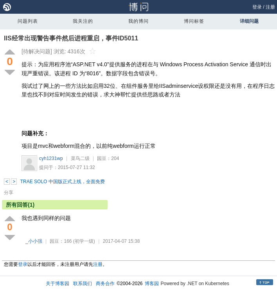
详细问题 (249, 21)
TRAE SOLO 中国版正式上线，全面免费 (62, 181)
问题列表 (28, 21)
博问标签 (194, 21)
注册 (270, 7)
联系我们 (82, 283)
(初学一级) (84, 241)
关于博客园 (57, 283)
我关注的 (83, 21)
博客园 (152, 283)
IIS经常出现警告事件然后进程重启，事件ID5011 (71, 38)
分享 (8, 192)
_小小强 (33, 241)
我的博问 (138, 21)
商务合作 (105, 283)
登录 (257, 7)
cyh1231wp (51, 158)
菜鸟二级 (80, 158)
